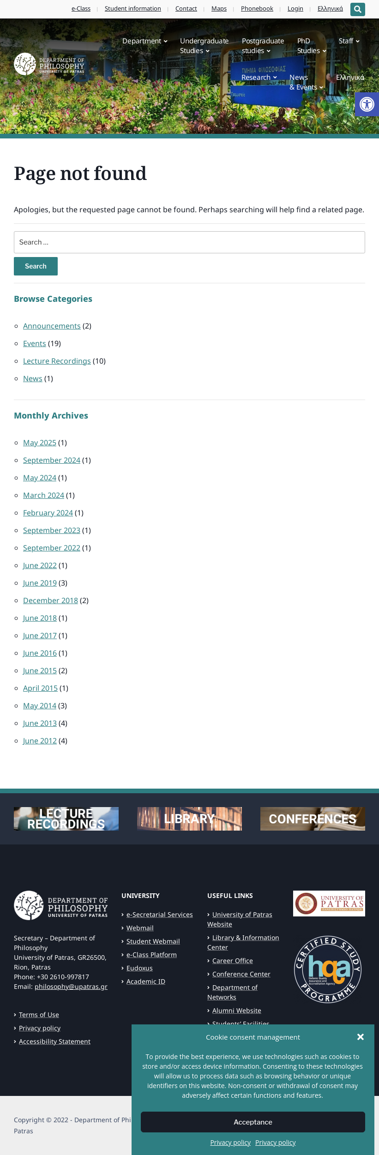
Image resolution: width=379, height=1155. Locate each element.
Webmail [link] (140, 927)
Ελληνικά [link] (330, 8)
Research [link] (256, 77)
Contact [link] (186, 8)
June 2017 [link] (40, 635)
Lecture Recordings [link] (57, 361)
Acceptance (253, 1123)
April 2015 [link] (40, 688)
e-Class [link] (81, 8)
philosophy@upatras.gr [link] (71, 986)
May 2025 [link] (39, 442)
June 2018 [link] (40, 618)
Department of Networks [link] (232, 992)
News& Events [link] (303, 81)
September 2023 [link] (51, 530)
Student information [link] (133, 8)
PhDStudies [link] (308, 45)
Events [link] (34, 343)
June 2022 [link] (40, 565)
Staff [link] (346, 40)
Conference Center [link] (241, 973)
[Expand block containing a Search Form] (357, 9)
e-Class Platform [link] (151, 954)
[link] (367, 104)
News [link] (32, 378)
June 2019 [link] (40, 583)
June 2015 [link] (40, 670)
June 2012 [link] (40, 741)
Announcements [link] (52, 326)
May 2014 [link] (39, 705)
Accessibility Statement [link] (54, 1041)
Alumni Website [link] (236, 1010)
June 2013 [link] (40, 723)
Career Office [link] (232, 960)
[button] (360, 1037)
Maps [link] (219, 8)
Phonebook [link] (257, 8)
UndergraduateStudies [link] (204, 45)
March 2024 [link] (43, 495)
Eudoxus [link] (139, 967)
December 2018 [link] (50, 600)
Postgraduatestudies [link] (263, 45)
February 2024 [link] (48, 513)
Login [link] (295, 8)
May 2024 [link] (39, 478)
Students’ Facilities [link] (241, 1023)
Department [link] (141, 40)
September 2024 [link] (51, 460)
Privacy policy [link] (230, 1143)
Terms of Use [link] (39, 1014)
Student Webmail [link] (153, 941)
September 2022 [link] (51, 548)
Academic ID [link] (145, 981)
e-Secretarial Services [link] (159, 914)
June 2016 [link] (40, 653)
